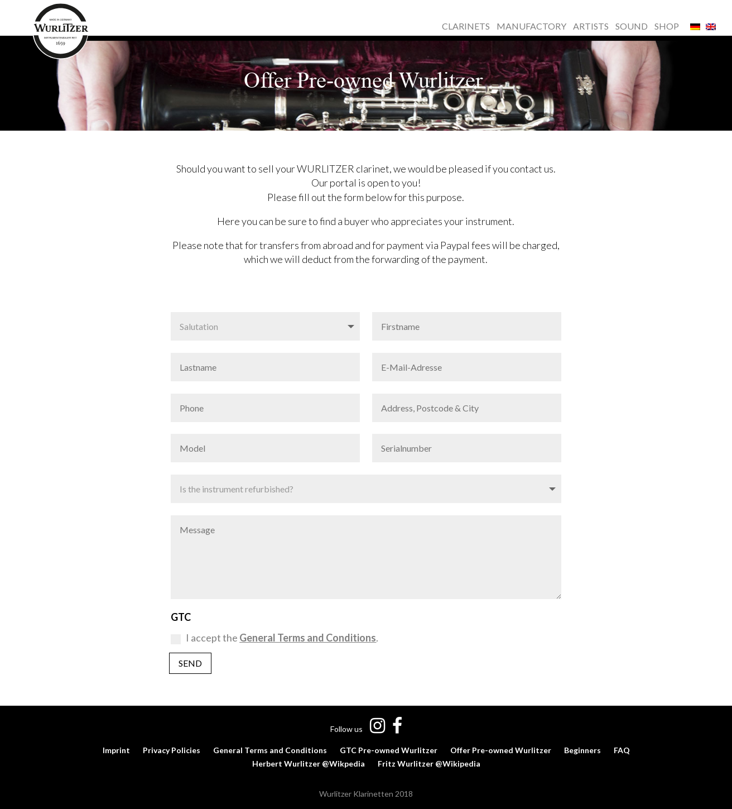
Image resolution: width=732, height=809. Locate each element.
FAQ (622, 750)
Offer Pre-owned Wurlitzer (500, 750)
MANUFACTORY (531, 26)
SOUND (631, 26)
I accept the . (274, 637)
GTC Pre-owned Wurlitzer (388, 750)
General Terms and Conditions (270, 750)
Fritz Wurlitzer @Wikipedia (429, 763)
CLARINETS (466, 26)
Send (190, 663)
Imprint (116, 750)
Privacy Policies (171, 750)
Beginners (582, 750)
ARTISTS (591, 26)
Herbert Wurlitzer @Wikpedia (308, 763)
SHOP (666, 26)
